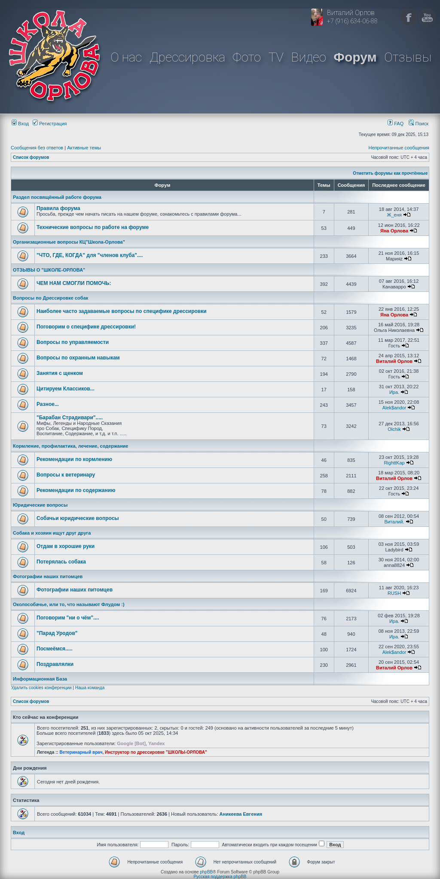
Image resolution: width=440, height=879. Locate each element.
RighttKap (394, 462)
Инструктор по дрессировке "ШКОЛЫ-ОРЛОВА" (156, 752)
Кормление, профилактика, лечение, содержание (70, 446)
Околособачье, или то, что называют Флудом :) (69, 604)
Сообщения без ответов (37, 147)
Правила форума (58, 208)
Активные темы (84, 147)
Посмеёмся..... (55, 649)
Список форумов (31, 157)
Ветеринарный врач (80, 752)
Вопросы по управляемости (73, 342)
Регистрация (50, 123)
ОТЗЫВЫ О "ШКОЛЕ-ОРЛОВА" (49, 269)
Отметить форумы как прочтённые (390, 173)
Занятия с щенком (60, 373)
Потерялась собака (61, 562)
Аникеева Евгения (241, 814)
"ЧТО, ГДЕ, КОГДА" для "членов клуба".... (90, 255)
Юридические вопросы (40, 505)
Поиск (418, 123)
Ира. (394, 392)
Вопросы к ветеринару (66, 475)
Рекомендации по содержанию (76, 490)
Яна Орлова (394, 230)
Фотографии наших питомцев (47, 576)
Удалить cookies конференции (41, 687)
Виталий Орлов (394, 361)
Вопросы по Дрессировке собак (50, 297)
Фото (246, 57)
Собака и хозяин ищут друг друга (52, 532)
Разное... (48, 404)
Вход (20, 123)
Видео (308, 57)
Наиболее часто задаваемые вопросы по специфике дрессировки (122, 311)
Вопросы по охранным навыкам (78, 358)
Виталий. (394, 521)
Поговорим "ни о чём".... (68, 618)
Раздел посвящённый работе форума (57, 197)
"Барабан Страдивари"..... (70, 418)
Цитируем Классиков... (66, 389)
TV (276, 57)
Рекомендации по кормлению (74, 459)
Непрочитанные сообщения (398, 147)
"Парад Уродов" (57, 633)
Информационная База (40, 678)
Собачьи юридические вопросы (78, 518)
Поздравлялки (55, 664)
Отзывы (407, 57)
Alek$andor (394, 407)
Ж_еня (394, 214)
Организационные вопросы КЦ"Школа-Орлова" (69, 242)
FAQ (395, 123)
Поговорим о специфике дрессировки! (86, 327)
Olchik (394, 429)
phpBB (206, 872)
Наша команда (90, 687)
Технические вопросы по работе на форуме (93, 227)
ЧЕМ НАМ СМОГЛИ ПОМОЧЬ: (74, 283)
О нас (126, 57)
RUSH (394, 593)
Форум (354, 57)
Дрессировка (187, 57)
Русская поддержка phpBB (219, 876)
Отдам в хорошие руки (66, 546)
